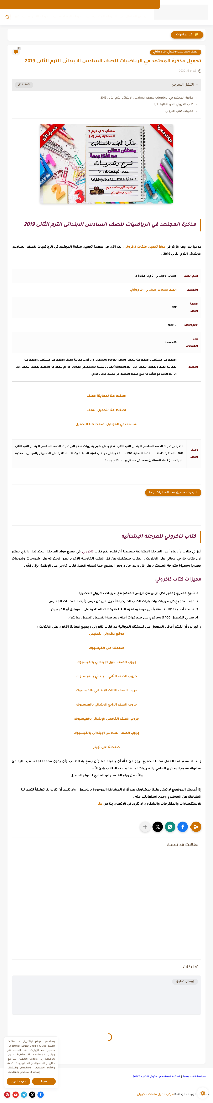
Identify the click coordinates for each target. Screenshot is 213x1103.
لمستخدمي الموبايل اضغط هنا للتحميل (106, 424)
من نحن (134, 4)
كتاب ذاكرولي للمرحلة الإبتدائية (173, 104)
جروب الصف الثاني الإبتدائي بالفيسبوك (106, 676)
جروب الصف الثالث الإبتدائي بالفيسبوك (106, 691)
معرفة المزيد (18, 1081)
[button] (182, 827)
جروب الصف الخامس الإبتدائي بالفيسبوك (106, 719)
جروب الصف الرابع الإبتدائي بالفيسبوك (106, 705)
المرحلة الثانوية (39, 17)
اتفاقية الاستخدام (170, 1077)
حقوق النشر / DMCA (145, 1077)
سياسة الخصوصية (194, 1077)
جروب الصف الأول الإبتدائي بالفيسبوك (106, 662)
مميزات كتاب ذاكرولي (179, 111)
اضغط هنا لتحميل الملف (106, 410)
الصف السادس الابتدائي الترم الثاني (175, 52)
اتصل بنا (119, 4)
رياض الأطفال (135, 17)
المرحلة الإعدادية (71, 17)
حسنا (44, 1081)
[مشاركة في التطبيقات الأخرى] (145, 827)
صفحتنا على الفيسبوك (106, 648)
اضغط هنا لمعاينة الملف (106, 396)
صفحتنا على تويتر (106, 747)
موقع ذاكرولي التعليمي (106, 634)
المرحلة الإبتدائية (104, 17)
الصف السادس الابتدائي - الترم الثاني (153, 290)
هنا (100, 804)
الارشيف (149, 4)
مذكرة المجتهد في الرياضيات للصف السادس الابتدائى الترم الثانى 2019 (146, 98)
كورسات (13, 17)
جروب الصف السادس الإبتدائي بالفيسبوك (107, 733)
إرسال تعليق (185, 981)
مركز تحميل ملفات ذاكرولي (155, 1094)
